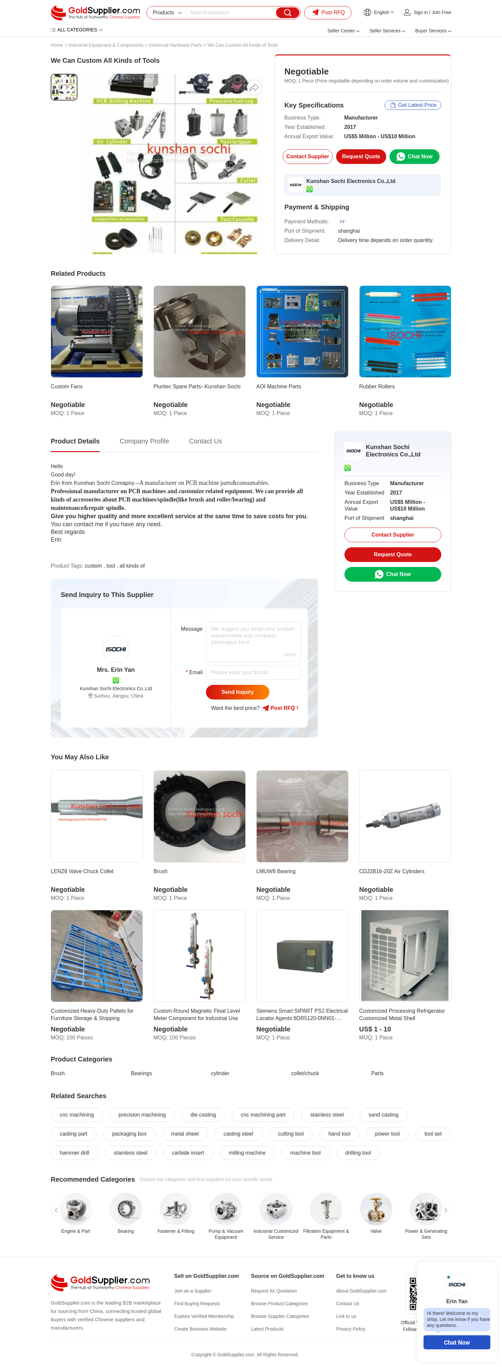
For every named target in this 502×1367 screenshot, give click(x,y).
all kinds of (132, 566)
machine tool (305, 1153)
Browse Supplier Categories (280, 1316)
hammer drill (74, 1153)
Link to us (346, 1316)
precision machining (142, 1115)
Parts (377, 1073)
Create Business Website (200, 1329)
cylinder (220, 1073)
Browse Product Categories (279, 1303)
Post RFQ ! (280, 708)
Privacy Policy (350, 1329)
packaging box (129, 1134)
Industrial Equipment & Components (105, 45)
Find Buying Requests (197, 1303)
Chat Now (457, 1342)
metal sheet (185, 1134)
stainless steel (327, 1115)
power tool (387, 1134)
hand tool (339, 1134)
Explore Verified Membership (204, 1316)
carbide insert (188, 1153)
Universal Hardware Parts (175, 45)
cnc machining (77, 1115)
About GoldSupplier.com (361, 1291)
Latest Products (267, 1329)
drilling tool (358, 1153)
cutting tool (291, 1134)
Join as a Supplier (192, 1291)
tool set (433, 1134)
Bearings (141, 1073)
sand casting (383, 1115)
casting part (73, 1134)
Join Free (441, 12)
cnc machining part (263, 1115)
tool (110, 566)
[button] (56, 1210)
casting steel (238, 1134)
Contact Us (347, 1303)
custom (93, 566)
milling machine (247, 1153)
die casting (203, 1115)
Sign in (421, 12)
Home (57, 45)
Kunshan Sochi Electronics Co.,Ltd (351, 181)
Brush (58, 1073)
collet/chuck (305, 1073)
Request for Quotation (274, 1291)
